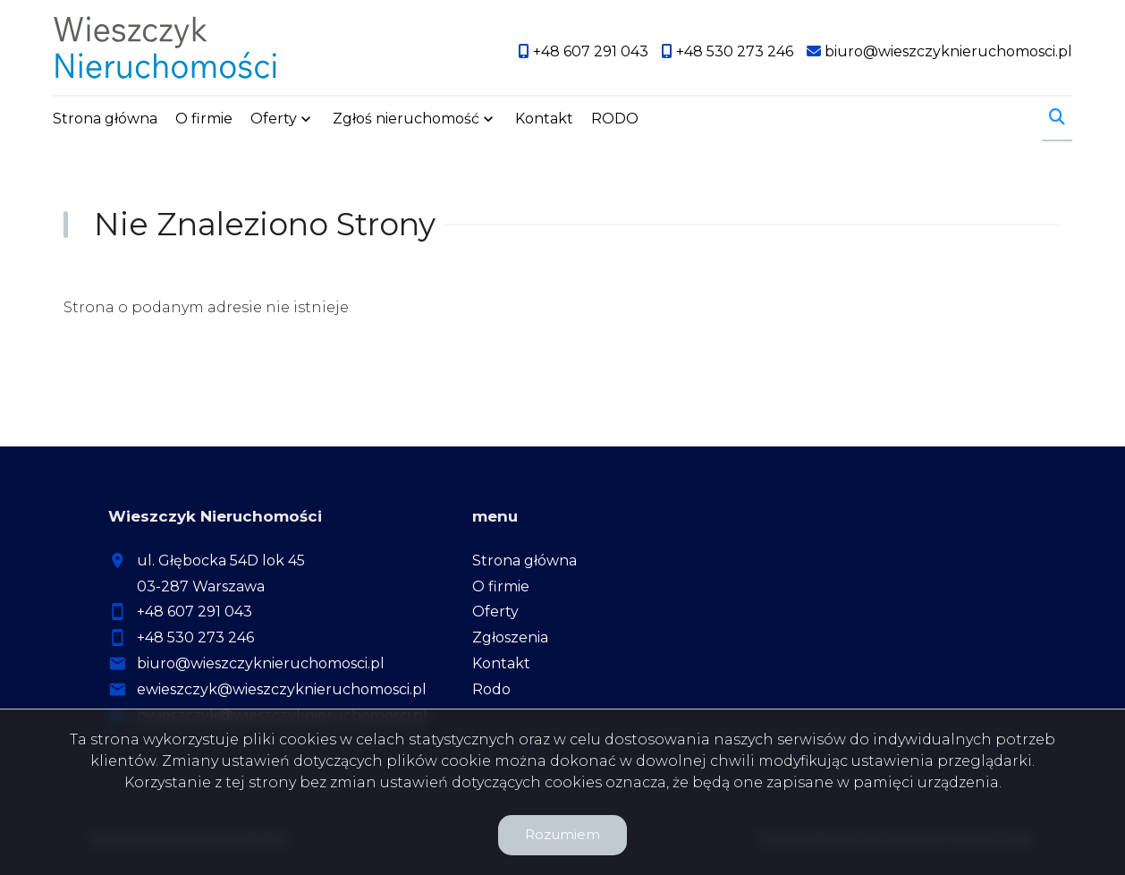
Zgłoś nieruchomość (406, 118)
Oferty (273, 118)
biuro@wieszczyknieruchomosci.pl (261, 663)
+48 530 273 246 (195, 637)
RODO (615, 118)
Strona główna (105, 118)
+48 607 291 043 (194, 611)
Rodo (491, 689)
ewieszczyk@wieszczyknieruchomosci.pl (282, 689)
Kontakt (544, 118)
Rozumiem (562, 834)
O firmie (204, 118)
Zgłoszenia (510, 637)
